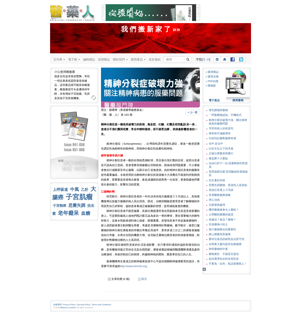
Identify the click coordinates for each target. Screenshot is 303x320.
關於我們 (120, 59)
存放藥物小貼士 (218, 224)
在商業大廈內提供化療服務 (225, 244)
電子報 (74, 59)
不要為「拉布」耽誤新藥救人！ (228, 263)
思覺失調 (76, 205)
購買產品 (138, 59)
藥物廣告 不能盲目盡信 (224, 254)
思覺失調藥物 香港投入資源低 (228, 185)
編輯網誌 (89, 59)
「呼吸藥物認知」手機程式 (225, 115)
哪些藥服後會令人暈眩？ (224, 209)
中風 (74, 189)
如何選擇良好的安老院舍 (224, 258)
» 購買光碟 (212, 76)
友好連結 (155, 59)
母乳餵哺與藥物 (218, 110)
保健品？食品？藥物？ (222, 219)
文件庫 (59, 59)
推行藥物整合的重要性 (222, 229)
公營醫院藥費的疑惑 (221, 214)
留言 (142, 279)
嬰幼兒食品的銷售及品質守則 (226, 239)
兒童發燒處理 (217, 204)
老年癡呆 (68, 213)
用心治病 (214, 199)
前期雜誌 (104, 59)
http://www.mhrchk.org (133, 266)
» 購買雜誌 (212, 71)
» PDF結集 (212, 81)
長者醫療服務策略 (220, 195)
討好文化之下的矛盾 (221, 148)
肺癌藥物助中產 (218, 248)
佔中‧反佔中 (216, 143)
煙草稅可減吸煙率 (220, 133)
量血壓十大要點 (218, 158)
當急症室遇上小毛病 (221, 189)
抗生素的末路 (217, 180)
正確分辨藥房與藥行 (221, 153)
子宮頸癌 (59, 205)
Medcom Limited (67, 307)
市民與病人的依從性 (221, 128)
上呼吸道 (60, 190)
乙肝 (84, 190)
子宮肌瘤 (79, 197)
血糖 (85, 213)
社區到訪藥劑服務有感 (222, 138)
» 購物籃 (211, 85)
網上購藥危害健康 (220, 234)
